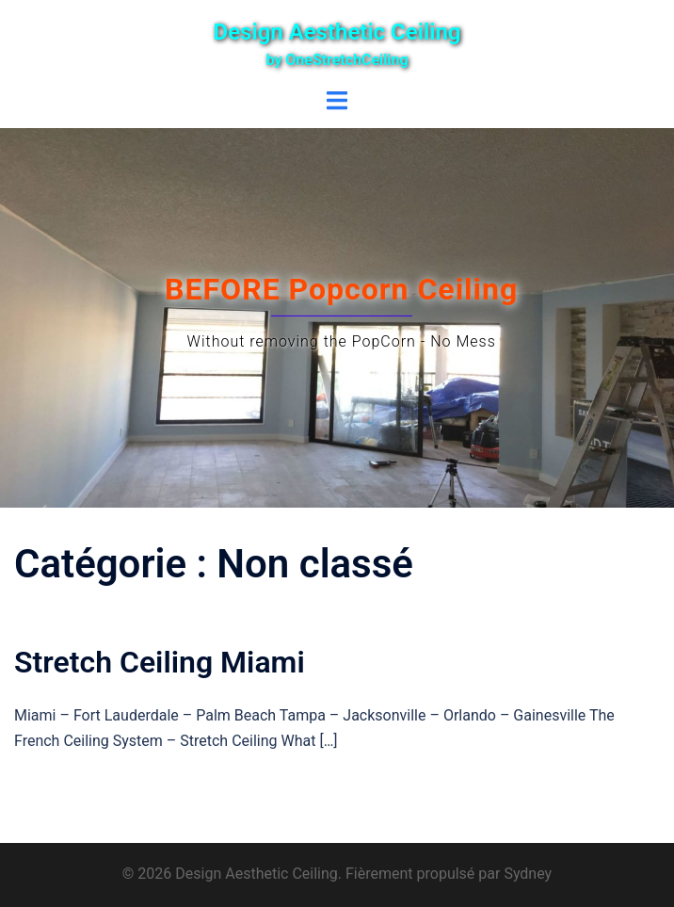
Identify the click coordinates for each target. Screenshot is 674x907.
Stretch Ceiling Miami (159, 662)
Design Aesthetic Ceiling (337, 32)
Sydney (528, 874)
